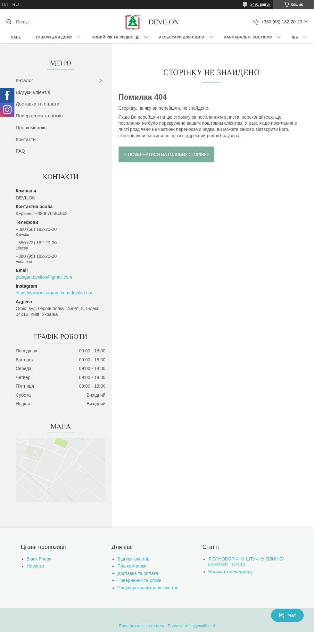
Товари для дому (53, 37)
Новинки (35, 566)
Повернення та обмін (39, 115)
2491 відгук (260, 4)
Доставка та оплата (37, 103)
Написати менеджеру (230, 571)
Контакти (26, 139)
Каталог (24, 80)
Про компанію (31, 127)
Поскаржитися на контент (141, 626)
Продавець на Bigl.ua (157, 620)
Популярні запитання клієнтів (147, 587)
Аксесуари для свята (182, 37)
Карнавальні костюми (248, 37)
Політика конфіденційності (191, 626)
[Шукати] (9, 21)
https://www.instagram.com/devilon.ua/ (54, 292)
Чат (287, 615)
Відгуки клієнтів (33, 92)
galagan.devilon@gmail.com (44, 277)
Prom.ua (187, 614)
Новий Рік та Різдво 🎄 (115, 37)
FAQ (20, 151)
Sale (16, 37)
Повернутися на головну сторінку (168, 154)
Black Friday (39, 558)
